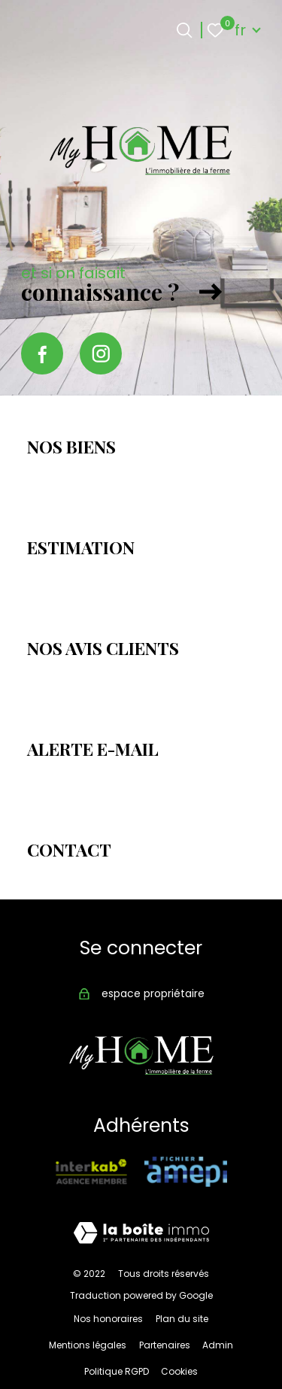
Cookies (179, 1371)
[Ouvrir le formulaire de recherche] (184, 30)
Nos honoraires (108, 1318)
